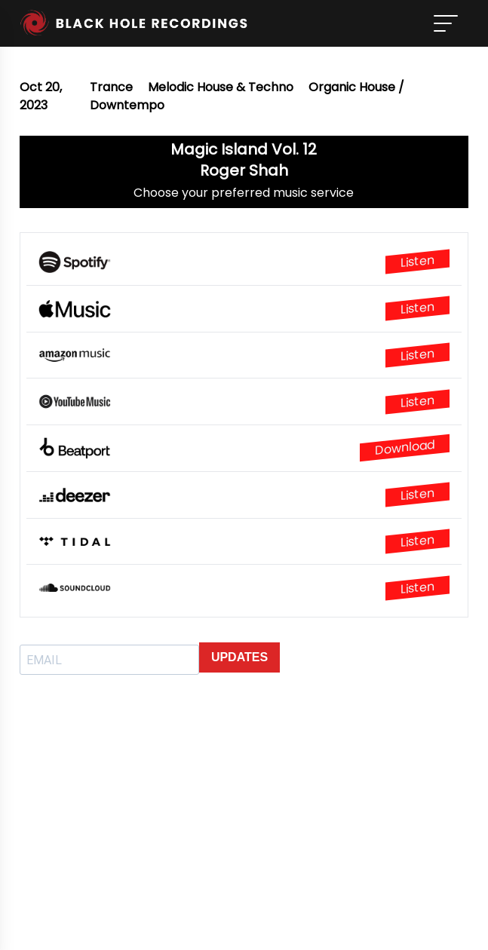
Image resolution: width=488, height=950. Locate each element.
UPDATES (239, 657)
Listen (417, 261)
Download (404, 447)
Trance (111, 87)
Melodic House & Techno (220, 87)
